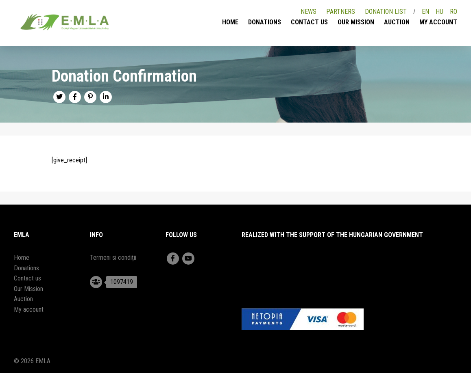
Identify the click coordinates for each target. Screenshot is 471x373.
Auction (397, 22)
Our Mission (356, 22)
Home (230, 22)
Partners (340, 11)
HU (439, 11)
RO (453, 11)
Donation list (386, 11)
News (308, 11)
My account (438, 22)
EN (425, 11)
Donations (264, 22)
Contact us (309, 22)
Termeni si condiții (113, 257)
